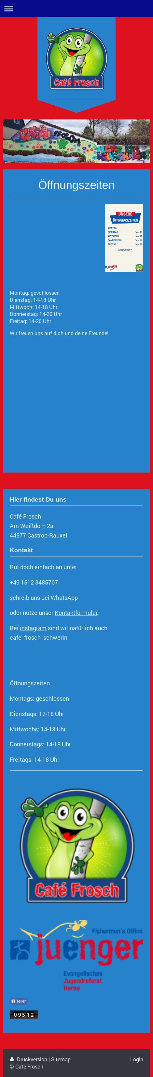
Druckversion (29, 1059)
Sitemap (61, 1059)
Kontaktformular (76, 613)
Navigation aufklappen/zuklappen (76, 9)
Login (136, 1059)
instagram (33, 628)
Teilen (18, 1001)
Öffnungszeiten (30, 683)
